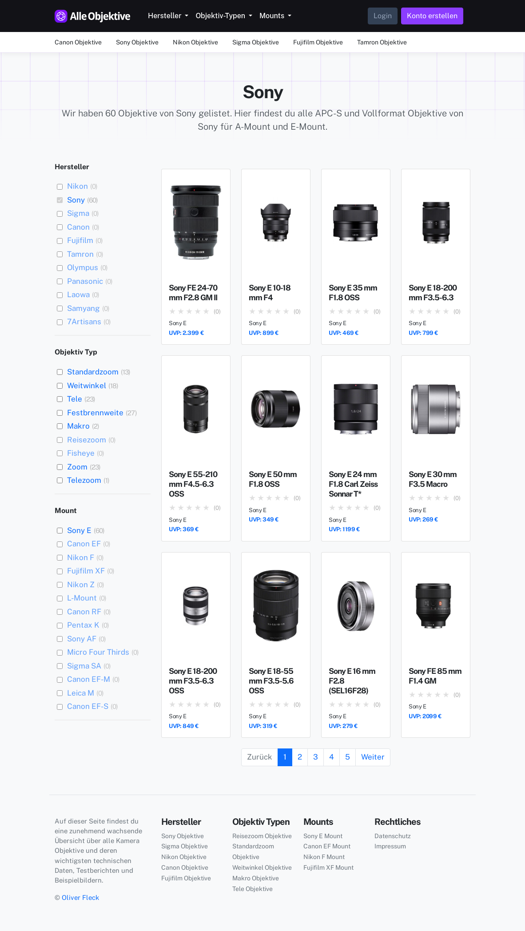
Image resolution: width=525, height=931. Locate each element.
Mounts (272, 16)
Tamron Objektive (382, 42)
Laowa (78, 294)
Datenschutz (392, 835)
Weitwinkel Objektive (262, 867)
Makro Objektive (255, 878)
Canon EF (84, 543)
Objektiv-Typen (221, 16)
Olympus (82, 267)
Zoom (77, 466)
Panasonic (85, 281)
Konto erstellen (432, 16)
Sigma (78, 213)
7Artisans (84, 321)
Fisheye (81, 453)
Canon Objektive (78, 42)
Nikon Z (81, 584)
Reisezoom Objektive (262, 835)
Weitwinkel (86, 385)
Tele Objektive (252, 888)
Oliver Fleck (80, 897)
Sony (76, 199)
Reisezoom (86, 439)
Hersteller (165, 16)
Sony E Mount (322, 835)
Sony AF (81, 638)
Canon (78, 227)
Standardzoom (93, 371)
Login (383, 16)
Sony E (79, 530)
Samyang (83, 308)
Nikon (77, 186)
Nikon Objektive (195, 42)
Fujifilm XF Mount (328, 867)
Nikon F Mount (324, 856)
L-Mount (82, 597)
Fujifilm (80, 240)
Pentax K (83, 625)
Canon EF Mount (326, 846)
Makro (78, 426)
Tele (74, 398)
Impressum (390, 846)
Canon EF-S (87, 706)
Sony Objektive (137, 42)
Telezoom (84, 480)
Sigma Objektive (255, 42)
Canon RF (84, 611)
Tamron (80, 254)
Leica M (80, 692)
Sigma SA (84, 665)
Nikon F (80, 557)
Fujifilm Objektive (318, 42)
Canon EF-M (88, 679)
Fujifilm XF (86, 570)
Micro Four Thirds (98, 652)
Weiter (373, 756)
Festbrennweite (95, 412)
